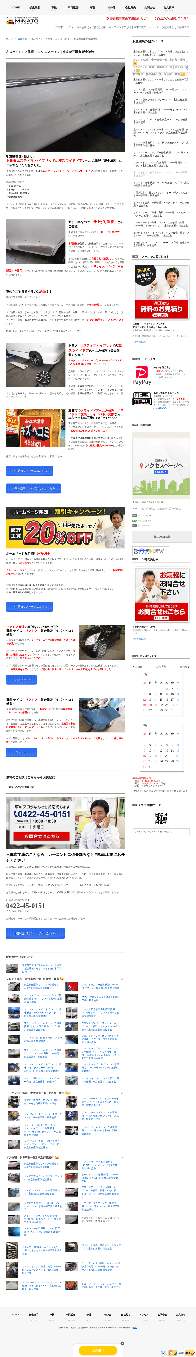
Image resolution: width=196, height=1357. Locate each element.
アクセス (144, 1314)
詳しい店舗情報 (162, 536)
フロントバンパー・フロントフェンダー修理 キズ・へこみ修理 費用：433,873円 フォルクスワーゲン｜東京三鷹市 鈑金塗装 (92, 1053)
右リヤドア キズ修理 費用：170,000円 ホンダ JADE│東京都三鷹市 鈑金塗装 (91, 1178)
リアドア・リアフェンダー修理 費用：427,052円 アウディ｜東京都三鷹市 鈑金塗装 (92, 1206)
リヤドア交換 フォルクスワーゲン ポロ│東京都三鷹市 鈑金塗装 (35, 1178)
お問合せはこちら (140, 639)
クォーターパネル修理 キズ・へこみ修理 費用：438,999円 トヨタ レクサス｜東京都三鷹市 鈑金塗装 (93, 1266)
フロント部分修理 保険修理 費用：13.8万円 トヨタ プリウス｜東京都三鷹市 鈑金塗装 (92, 1012)
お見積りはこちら (140, 342)
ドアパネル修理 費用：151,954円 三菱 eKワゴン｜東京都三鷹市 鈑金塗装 (34, 1231)
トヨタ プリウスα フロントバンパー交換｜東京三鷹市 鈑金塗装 (34, 1080)
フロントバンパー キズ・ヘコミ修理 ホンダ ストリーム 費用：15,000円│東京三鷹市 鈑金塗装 (34, 1053)
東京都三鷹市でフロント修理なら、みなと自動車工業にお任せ (34, 986)
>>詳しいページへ (21, 679)
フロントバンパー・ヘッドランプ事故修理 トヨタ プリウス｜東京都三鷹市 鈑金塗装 (35, 998)
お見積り (168, 7)
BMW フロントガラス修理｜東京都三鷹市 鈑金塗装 (92, 998)
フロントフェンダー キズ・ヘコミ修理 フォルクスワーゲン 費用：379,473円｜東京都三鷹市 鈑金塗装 (34, 1067)
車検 (54, 7)
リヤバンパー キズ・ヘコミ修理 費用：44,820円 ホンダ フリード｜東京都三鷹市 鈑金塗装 (92, 1116)
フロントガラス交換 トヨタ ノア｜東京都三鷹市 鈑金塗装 (35, 1039)
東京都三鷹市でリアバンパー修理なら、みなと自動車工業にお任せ (34, 1102)
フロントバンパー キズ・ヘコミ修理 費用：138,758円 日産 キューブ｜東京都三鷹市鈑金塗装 (34, 1026)
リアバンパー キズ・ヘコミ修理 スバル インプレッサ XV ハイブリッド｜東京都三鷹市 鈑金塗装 (35, 1144)
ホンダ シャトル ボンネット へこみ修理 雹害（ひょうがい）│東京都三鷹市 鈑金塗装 (34, 1286)
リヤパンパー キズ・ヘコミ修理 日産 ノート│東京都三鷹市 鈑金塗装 (35, 1116)
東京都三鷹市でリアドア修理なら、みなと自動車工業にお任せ (34, 1165)
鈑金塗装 (34, 7)
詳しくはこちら (160, 408)
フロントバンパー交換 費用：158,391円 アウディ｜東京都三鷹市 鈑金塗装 (92, 986)
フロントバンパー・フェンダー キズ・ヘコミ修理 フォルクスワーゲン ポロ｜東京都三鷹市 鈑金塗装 (92, 1026)
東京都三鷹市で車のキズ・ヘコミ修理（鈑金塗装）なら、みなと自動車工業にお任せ (33, 968)
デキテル (103, 1328)
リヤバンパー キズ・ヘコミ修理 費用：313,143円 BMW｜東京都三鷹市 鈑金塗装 (91, 1130)
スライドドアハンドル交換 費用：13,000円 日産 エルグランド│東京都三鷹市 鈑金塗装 (34, 1219)
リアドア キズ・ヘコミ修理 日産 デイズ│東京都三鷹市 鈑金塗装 (34, 1192)
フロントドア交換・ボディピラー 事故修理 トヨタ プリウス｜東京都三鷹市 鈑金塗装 (92, 1039)
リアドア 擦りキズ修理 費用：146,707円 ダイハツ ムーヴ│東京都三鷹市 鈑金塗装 (92, 1165)
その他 (111, 7)
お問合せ (149, 7)
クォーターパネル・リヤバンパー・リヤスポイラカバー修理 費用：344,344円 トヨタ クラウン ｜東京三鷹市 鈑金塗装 (34, 1130)
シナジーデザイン (125, 1328)
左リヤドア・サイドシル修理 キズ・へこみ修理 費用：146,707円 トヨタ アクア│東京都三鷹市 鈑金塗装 (92, 1192)
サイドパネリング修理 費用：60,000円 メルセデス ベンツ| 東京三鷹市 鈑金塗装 (33, 1270)
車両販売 (73, 7)
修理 (92, 7)
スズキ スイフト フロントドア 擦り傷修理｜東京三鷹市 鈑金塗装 (92, 1080)
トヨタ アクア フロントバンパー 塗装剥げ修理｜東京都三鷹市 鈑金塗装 (93, 1285)
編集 (135, 1328)
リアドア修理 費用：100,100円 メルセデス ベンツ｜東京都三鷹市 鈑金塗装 (35, 1206)
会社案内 (130, 7)
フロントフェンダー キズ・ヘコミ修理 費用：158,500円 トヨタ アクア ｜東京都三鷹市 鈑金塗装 (34, 1012)
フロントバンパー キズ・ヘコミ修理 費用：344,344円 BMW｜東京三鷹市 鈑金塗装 (92, 1067)
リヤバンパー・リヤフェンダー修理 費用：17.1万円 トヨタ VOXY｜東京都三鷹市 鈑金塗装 (92, 1102)
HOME (15, 7)
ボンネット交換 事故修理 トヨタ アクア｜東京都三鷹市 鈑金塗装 (93, 1247)
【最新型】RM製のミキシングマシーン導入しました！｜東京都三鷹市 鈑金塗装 (34, 1250)
